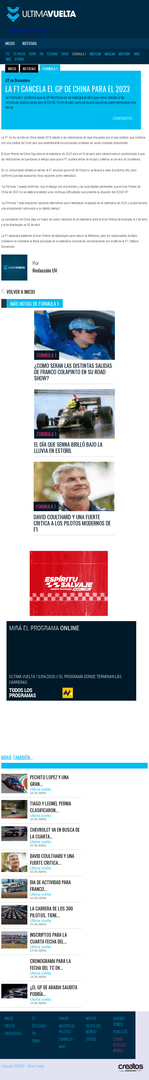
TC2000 (52, 53)
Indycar (95, 53)
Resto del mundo (93, 1028)
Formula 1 (79, 53)
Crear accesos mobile (119, 1044)
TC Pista (19, 53)
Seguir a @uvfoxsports (29, 31)
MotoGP (124, 53)
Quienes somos (119, 1021)
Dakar (64, 1018)
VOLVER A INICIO (21, 291)
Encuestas (13, 1033)
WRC (137, 53)
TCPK (32, 53)
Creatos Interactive (131, 1068)
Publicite (120, 1031)
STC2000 (39, 1026)
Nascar (110, 53)
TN (41, 53)
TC (7, 53)
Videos (10, 1026)
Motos (91, 1018)
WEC (8, 59)
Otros (19, 59)
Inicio (10, 43)
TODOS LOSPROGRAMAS (22, 693)
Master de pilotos (67, 1028)
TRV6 (65, 53)
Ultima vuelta (41, 14)
